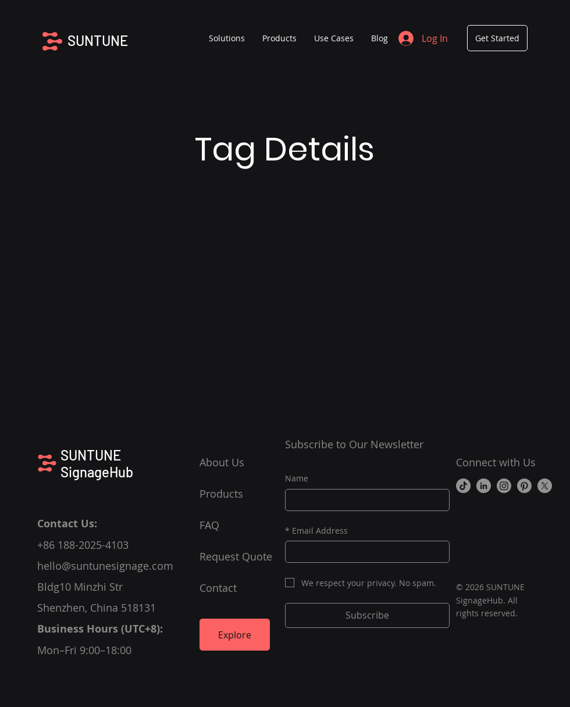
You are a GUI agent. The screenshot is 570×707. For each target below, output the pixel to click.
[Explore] (235, 635)
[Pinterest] (524, 486)
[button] (279, 38)
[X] (544, 486)
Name (296, 478)
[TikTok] (463, 486)
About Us (222, 462)
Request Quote (236, 556)
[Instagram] (504, 486)
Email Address (316, 531)
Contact (218, 588)
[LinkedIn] (483, 486)
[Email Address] (364, 551)
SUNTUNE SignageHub (96, 463)
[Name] (364, 500)
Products (221, 494)
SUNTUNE (97, 40)
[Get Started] (497, 38)
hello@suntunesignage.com (105, 566)
